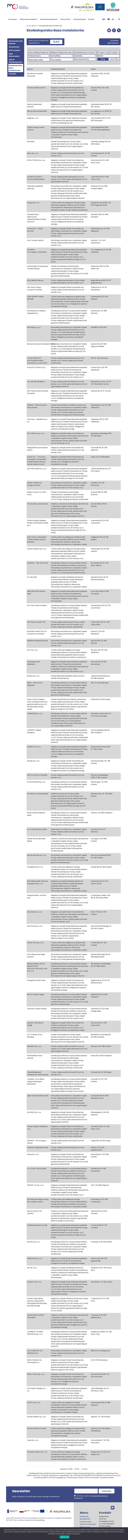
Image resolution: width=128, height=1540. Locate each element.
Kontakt (91, 19)
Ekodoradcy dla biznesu (16, 42)
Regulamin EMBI (66, 1469)
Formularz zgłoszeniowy (112, 41)
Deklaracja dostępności (85, 1517)
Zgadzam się (64, 1537)
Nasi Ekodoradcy (14, 55)
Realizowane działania (28, 19)
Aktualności (14, 47)
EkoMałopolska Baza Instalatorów (15, 68)
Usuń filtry (114, 59)
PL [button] (113, 19)
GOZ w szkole (14, 50)
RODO (77, 1469)
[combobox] (39, 59)
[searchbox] (39, 59)
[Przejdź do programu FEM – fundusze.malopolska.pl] (39, 1512)
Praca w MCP (65, 19)
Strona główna (32, 26)
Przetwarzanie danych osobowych (88, 1523)
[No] (125, 1534)
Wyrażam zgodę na (91, 1497)
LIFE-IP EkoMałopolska (15, 60)
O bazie (84, 1469)
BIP (103, 19)
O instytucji (12, 19)
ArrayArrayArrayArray (85, 52)
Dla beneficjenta (80, 19)
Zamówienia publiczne (48, 19)
